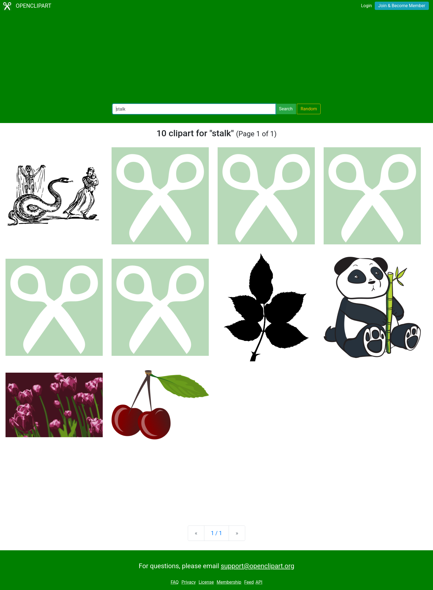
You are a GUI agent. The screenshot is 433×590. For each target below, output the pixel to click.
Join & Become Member (401, 5)
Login (366, 5)
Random (308, 108)
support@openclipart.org (257, 566)
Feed (249, 582)
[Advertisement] (216, 58)
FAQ (175, 582)
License (206, 582)
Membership (228, 582)
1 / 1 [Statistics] (216, 533)
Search (285, 108)
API (258, 582)
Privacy (188, 582)
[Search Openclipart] (194, 109)
